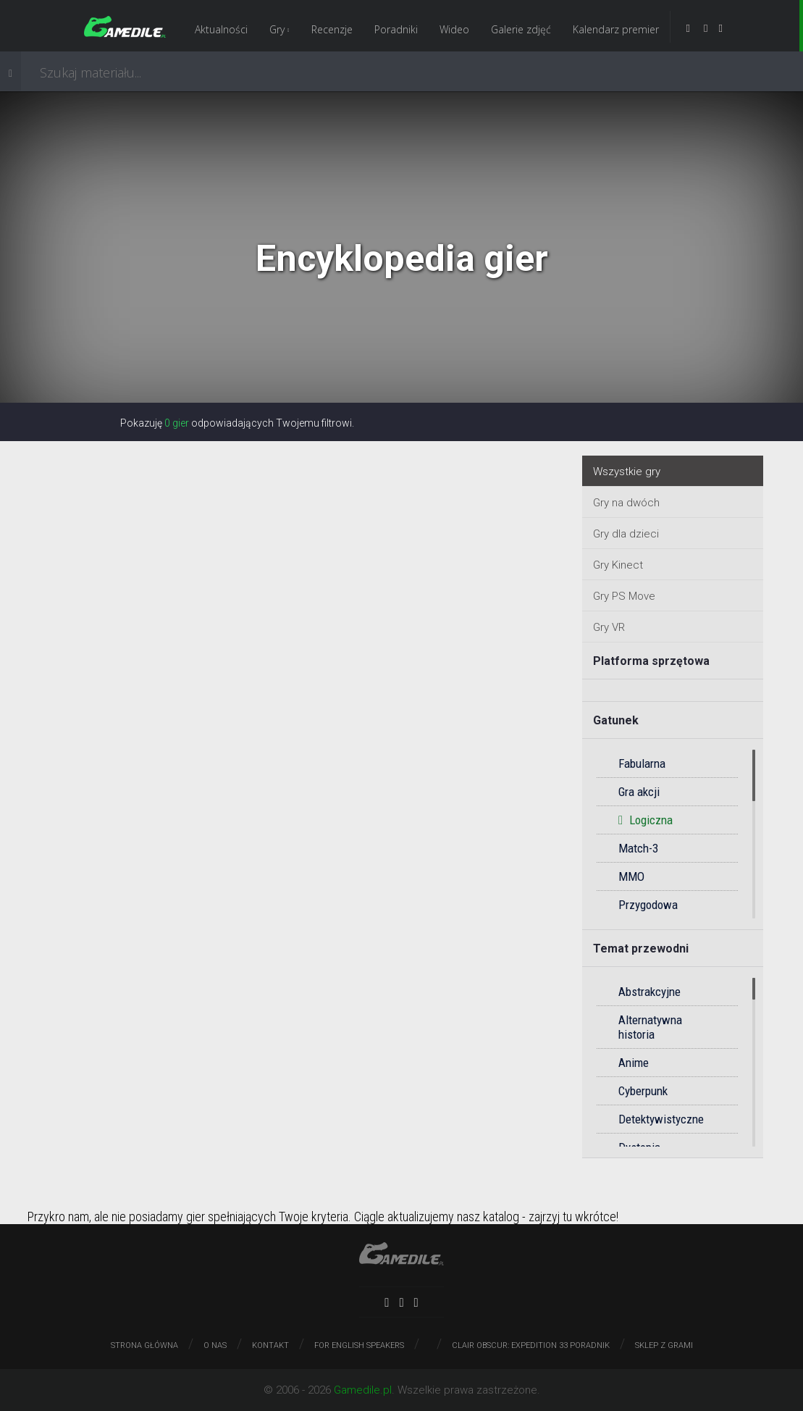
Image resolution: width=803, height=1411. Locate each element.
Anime (633, 1062)
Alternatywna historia (650, 1027)
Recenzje (332, 29)
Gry (279, 29)
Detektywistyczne (661, 1119)
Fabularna (641, 763)
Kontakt (270, 1345)
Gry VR (609, 627)
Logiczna (645, 820)
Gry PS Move (624, 596)
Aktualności (221, 29)
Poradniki (396, 29)
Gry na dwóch (626, 502)
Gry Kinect (618, 564)
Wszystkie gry (626, 471)
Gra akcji (639, 791)
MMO (631, 876)
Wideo (454, 29)
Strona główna (144, 1345)
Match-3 (638, 848)
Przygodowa (648, 904)
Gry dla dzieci (626, 533)
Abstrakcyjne (649, 991)
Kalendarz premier (616, 29)
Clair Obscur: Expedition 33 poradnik (531, 1345)
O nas (215, 1345)
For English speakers (359, 1345)
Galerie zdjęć (521, 29)
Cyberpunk (643, 1091)
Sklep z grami (664, 1345)
